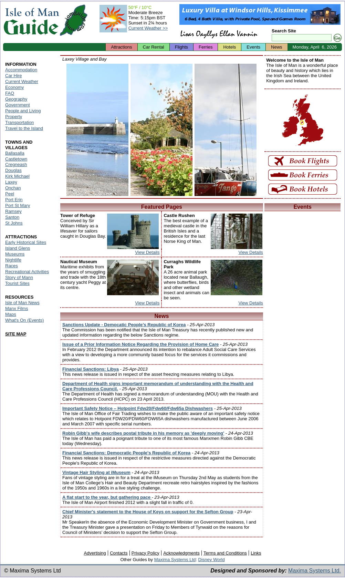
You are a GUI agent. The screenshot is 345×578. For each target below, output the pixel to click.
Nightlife (13, 259)
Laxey (11, 182)
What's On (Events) (24, 320)
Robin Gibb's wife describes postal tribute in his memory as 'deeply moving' (143, 433)
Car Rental (153, 47)
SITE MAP (15, 334)
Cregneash (16, 164)
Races (11, 265)
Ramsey (13, 211)
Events (253, 47)
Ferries (205, 47)
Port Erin (14, 199)
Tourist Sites (17, 283)
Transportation (19, 122)
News (276, 47)
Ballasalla (14, 153)
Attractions (121, 47)
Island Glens (17, 248)
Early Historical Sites (25, 242)
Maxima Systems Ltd (175, 559)
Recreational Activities (27, 271)
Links (256, 553)
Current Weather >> (148, 28)
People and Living (23, 110)
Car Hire (13, 75)
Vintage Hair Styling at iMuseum (96, 472)
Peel (9, 193)
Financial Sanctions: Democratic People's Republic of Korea (126, 452)
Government (17, 104)
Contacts (118, 553)
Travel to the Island (24, 128)
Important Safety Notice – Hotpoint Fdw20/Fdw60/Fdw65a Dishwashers (137, 408)
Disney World (211, 559)
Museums (14, 254)
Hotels (229, 47)
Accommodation (21, 69)
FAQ (9, 93)
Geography (16, 99)
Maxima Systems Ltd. (314, 571)
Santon (12, 217)
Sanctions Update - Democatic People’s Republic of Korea (124, 324)
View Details (147, 252)
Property (13, 116)
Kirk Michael (17, 176)
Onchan (13, 187)
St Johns (14, 223)
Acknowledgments (181, 553)
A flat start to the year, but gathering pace (107, 497)
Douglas (13, 170)
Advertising (95, 553)
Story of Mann (19, 277)
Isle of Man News (22, 302)
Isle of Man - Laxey (97, 130)
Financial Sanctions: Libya (90, 369)
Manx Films (16, 308)
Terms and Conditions (225, 553)
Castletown (16, 159)
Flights (181, 47)
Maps (10, 314)
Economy (14, 87)
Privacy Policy (145, 553)
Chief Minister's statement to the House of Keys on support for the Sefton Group (147, 511)
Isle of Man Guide (31, 20)
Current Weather (21, 81)
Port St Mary (17, 205)
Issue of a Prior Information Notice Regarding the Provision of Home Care (140, 344)
